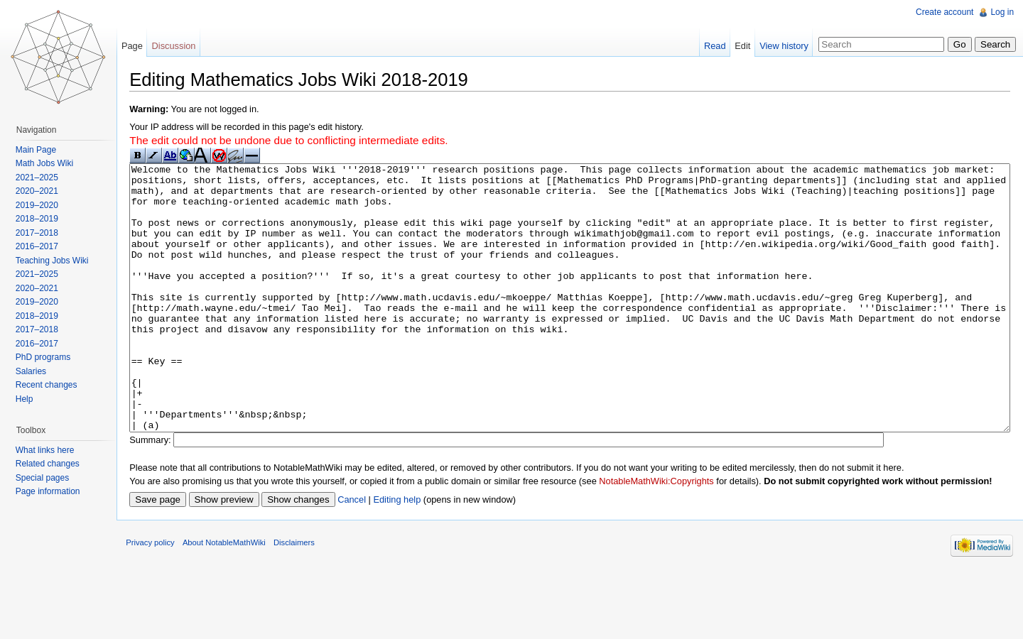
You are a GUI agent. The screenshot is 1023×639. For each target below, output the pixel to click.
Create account (942, 12)
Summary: (163, 495)
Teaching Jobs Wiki (56, 261)
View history (779, 45)
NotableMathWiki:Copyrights (669, 536)
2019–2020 (41, 205)
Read (711, 45)
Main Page (40, 150)
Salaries (35, 371)
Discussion (183, 45)
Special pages (46, 478)
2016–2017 (41, 246)
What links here (49, 450)
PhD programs (47, 357)
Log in (1000, 12)
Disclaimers (307, 606)
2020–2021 (41, 191)
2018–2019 (41, 219)
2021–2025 (41, 177)
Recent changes (51, 385)
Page (140, 45)
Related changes (52, 464)
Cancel (365, 555)
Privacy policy (163, 606)
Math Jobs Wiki (48, 163)
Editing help (410, 555)
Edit (738, 45)
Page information (52, 491)
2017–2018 (41, 233)
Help (29, 399)
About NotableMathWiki (237, 606)
